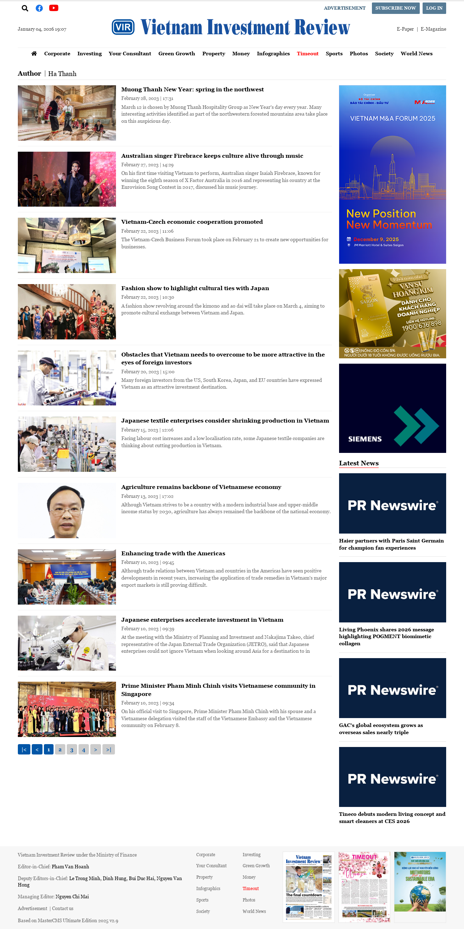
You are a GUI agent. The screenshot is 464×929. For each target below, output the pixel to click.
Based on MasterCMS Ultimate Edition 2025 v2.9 (68, 920)
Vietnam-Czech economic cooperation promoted (192, 221)
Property (213, 53)
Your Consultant (130, 53)
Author (29, 73)
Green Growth (176, 53)
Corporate (57, 53)
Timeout (308, 53)
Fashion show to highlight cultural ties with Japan (195, 288)
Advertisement (344, 8)
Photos (359, 53)
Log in (434, 8)
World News (417, 53)
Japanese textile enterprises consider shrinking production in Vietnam (225, 420)
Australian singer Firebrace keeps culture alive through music (212, 155)
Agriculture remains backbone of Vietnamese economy (201, 487)
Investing (89, 53)
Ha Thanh (62, 73)
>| (108, 749)
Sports (334, 53)
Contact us (63, 908)
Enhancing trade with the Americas (173, 553)
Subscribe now (395, 8)
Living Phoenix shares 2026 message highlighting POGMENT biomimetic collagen (386, 636)
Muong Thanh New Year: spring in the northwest (192, 89)
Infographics (273, 53)
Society (384, 53)
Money (241, 53)
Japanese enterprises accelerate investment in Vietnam (202, 619)
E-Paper (405, 28)
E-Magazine (433, 28)
